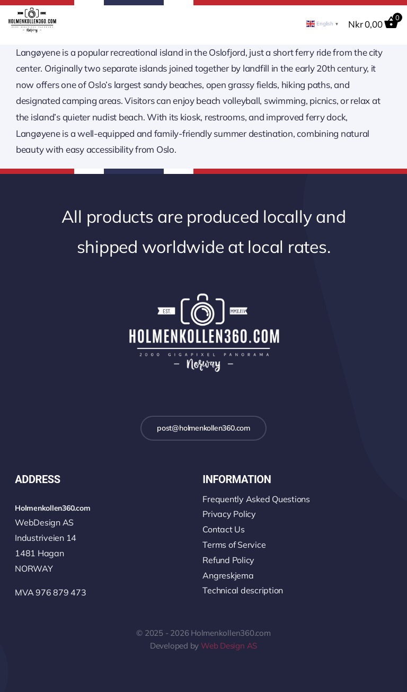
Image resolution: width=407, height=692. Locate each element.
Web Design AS (229, 646)
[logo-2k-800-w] (203, 294)
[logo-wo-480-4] (32, 11)
